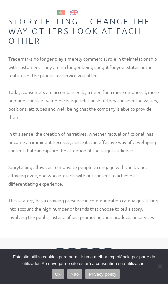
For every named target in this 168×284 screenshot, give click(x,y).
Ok (58, 274)
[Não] (159, 266)
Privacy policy (102, 274)
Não (75, 274)
